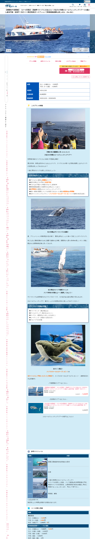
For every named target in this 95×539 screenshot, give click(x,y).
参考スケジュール (45, 61)
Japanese (87, 1)
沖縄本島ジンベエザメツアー (6, 417)
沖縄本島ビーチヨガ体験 (6, 378)
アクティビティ (24, 5)
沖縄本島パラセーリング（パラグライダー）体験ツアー (7, 219)
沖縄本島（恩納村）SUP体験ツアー (7, 242)
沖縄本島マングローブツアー (6, 475)
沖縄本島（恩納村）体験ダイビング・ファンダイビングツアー (7, 191)
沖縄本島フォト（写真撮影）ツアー (7, 438)
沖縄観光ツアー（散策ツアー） (7, 396)
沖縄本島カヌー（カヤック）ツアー (7, 260)
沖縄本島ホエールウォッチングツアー (6, 505)
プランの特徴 (32, 61)
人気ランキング (32, 5)
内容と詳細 (58, 61)
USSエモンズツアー (7, 527)
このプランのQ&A (71, 61)
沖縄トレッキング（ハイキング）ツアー (7, 278)
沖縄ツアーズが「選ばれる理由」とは (45, 5)
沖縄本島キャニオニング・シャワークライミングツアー (7, 323)
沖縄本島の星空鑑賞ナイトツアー (6, 352)
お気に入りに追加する (82, 77)
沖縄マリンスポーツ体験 (6, 300)
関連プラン (84, 61)
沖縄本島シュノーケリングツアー (6, 144)
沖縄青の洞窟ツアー (6, 168)
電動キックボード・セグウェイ (7, 454)
